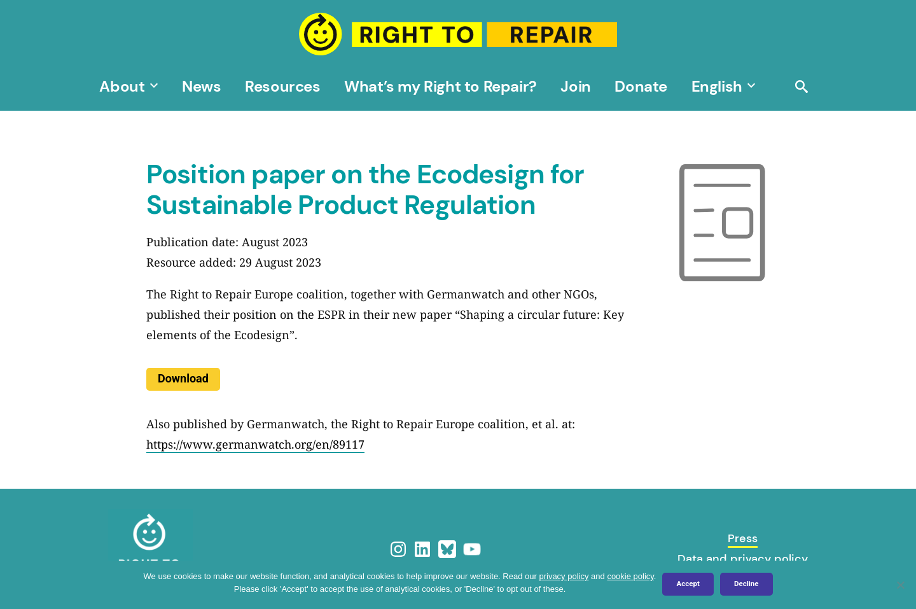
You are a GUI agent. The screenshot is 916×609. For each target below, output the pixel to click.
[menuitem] (716, 86)
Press (743, 538)
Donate (640, 86)
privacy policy (563, 576)
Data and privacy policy (742, 558)
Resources (282, 86)
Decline (746, 583)
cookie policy (630, 576)
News (201, 86)
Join (575, 86)
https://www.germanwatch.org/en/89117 (255, 444)
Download (183, 378)
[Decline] (900, 584)
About (121, 86)
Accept (687, 583)
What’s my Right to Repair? (440, 86)
